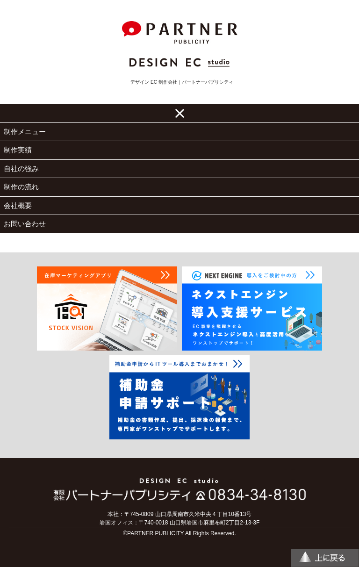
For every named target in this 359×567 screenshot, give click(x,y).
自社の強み (21, 168)
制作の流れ (21, 187)
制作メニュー (25, 132)
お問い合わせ (25, 224)
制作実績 (18, 150)
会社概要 (18, 205)
